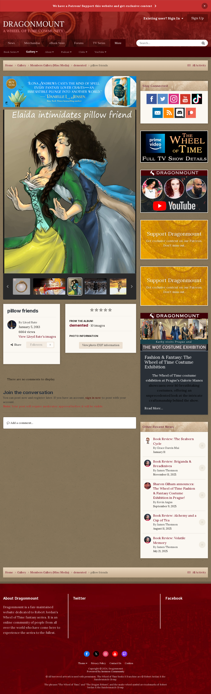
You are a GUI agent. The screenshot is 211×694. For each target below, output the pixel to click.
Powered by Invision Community (105, 671)
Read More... (153, 408)
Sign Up (197, 18)
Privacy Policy (98, 663)
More (118, 43)
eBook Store (57, 43)
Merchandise (32, 43)
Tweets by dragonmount (91, 606)
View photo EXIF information (100, 345)
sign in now (93, 398)
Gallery (31, 52)
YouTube (100, 51)
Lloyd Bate (30, 322)
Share (16, 344)
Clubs (83, 51)
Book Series (11, 51)
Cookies (129, 663)
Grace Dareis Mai (168, 448)
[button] (7, 286)
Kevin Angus (165, 502)
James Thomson (167, 470)
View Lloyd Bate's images (37, 337)
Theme (82, 663)
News (11, 43)
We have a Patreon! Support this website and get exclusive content (102, 6)
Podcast (66, 51)
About (49, 51)
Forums (78, 43)
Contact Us (115, 663)
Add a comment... (20, 423)
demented (78, 325)
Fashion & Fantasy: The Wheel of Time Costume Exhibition (168, 362)
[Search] (157, 43)
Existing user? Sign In (163, 18)
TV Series (99, 43)
